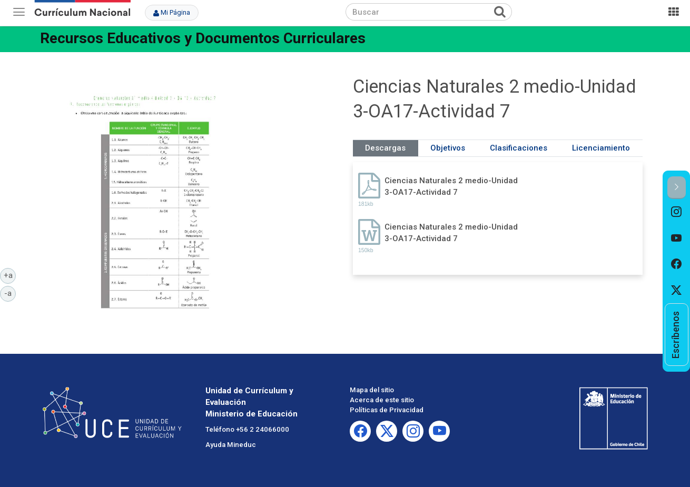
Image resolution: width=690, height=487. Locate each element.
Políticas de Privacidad (386, 410)
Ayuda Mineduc (230, 445)
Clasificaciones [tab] (518, 148)
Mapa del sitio (372, 390)
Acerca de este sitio (382, 400)
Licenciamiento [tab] (601, 148)
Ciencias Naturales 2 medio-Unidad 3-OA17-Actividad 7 (451, 186)
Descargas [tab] (385, 148)
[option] (676, 212)
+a (10, 275)
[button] (676, 187)
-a (10, 292)
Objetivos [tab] (447, 148)
